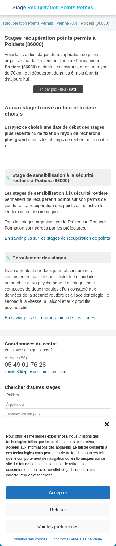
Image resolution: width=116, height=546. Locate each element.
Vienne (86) (67, 23)
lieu (63, 89)
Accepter (58, 492)
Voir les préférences (58, 526)
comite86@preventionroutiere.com (35, 371)
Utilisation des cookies (29, 539)
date (73, 89)
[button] (107, 424)
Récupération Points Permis (52, 7)
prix (54, 89)
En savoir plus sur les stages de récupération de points (57, 238)
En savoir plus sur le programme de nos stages (50, 317)
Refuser (58, 509)
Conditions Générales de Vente (76, 539)
